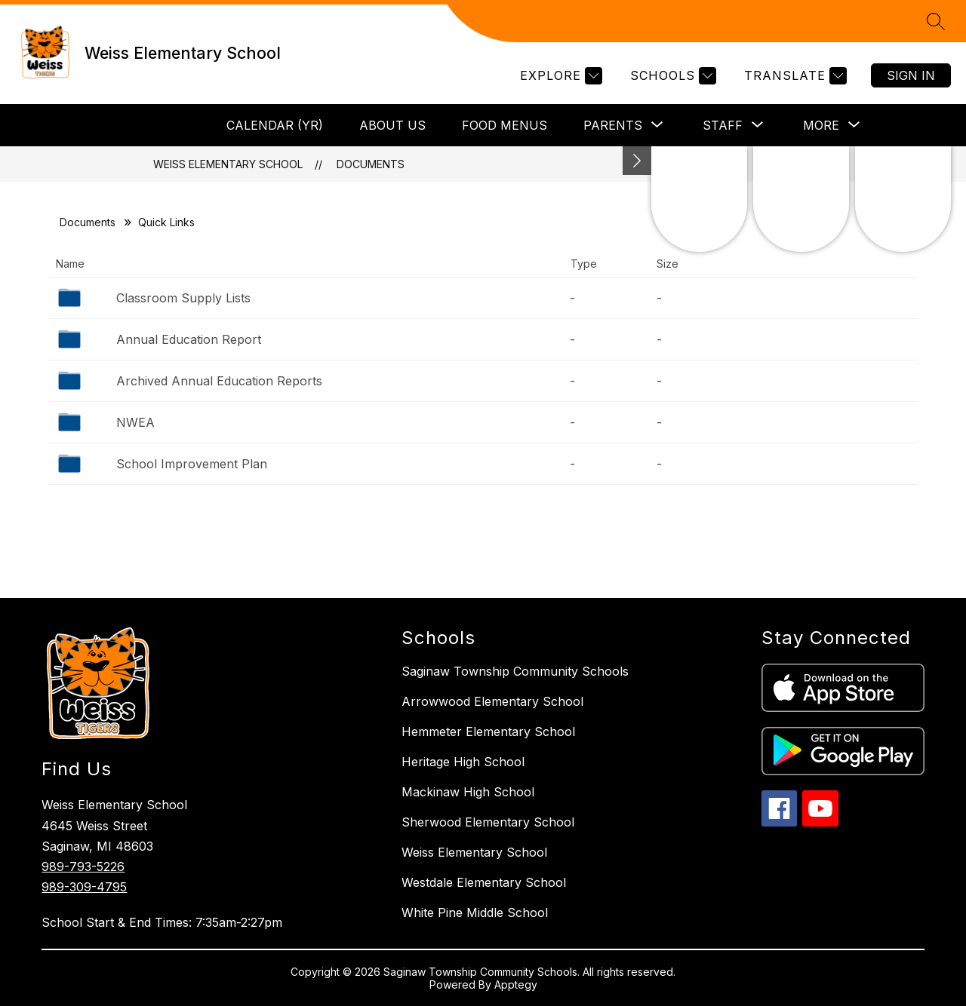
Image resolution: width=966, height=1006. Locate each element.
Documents (371, 164)
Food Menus (504, 125)
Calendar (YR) (274, 125)
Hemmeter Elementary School (488, 731)
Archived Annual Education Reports (219, 380)
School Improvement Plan (191, 463)
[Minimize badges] (637, 160)
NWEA (135, 422)
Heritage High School (463, 761)
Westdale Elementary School (483, 882)
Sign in (911, 75)
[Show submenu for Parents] (612, 125)
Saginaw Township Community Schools (515, 671)
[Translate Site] (793, 75)
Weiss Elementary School (228, 164)
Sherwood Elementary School (487, 822)
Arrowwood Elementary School (492, 701)
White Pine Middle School (474, 912)
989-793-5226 (83, 866)
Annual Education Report (188, 339)
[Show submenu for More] (821, 125)
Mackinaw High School (467, 791)
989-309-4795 (84, 886)
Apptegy (515, 984)
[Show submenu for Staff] (723, 125)
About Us (392, 125)
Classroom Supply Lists (183, 297)
